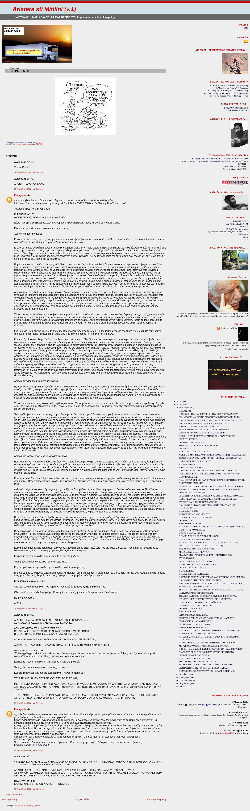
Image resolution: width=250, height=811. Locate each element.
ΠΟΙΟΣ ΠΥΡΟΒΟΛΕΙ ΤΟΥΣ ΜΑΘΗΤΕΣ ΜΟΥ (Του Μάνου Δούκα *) (210, 474)
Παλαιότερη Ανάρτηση (156, 799)
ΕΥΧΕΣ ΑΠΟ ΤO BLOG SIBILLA (194, 451)
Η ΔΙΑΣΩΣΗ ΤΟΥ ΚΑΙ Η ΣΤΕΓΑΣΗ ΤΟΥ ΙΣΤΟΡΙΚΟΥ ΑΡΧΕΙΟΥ (208, 414)
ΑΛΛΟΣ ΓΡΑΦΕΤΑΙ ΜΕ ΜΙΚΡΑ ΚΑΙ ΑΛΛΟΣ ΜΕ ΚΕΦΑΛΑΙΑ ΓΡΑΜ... (211, 420)
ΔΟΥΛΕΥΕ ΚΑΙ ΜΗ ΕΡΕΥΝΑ (192, 492)
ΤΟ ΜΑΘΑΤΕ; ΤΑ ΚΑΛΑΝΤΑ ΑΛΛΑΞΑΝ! (198, 445)
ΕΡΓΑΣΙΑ (31, 145)
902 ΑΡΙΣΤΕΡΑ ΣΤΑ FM (237, 224)
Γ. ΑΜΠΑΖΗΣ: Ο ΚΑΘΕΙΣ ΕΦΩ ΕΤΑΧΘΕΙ (198, 536)
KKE (245, 237)
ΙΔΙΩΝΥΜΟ (184, 448)
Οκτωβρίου (185, 677)
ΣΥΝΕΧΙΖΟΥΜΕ (187, 558)
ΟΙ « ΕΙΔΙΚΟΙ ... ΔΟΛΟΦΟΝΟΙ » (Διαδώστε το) (200, 602)
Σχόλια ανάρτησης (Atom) (28, 805)
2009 (179, 401)
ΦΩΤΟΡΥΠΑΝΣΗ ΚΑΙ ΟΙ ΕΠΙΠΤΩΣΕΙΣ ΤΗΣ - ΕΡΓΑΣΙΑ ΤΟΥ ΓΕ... (209, 542)
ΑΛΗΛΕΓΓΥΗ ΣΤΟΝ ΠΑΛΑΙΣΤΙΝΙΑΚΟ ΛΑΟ (200, 426)
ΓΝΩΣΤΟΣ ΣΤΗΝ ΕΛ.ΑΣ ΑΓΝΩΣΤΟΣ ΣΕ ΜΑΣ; (201, 545)
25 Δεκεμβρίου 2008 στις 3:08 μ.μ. (28, 189)
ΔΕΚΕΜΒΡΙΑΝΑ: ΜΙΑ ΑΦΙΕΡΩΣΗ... (196, 621)
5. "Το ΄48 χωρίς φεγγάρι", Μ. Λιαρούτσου (229, 96)
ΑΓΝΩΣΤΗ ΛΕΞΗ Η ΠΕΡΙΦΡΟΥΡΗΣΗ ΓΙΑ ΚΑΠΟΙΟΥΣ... (205, 599)
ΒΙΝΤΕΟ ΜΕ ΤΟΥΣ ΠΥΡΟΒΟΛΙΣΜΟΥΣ (197, 605)
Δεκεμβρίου (185, 407)
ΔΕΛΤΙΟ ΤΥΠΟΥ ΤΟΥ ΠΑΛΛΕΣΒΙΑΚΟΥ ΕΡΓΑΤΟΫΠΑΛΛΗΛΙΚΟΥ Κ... (212, 486)
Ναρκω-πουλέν (229, 166)
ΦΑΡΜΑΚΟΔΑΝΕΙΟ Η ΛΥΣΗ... (193, 627)
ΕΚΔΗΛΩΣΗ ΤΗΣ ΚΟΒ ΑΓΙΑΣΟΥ (194, 624)
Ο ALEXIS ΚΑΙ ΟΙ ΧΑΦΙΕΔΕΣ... (194, 574)
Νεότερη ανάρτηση (10, 799)
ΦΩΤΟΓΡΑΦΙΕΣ (186, 571)
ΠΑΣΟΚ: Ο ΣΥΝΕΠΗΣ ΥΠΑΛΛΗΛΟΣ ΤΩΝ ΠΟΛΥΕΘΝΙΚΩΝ (207, 436)
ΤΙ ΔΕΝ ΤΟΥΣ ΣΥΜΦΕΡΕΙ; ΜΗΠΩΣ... (196, 586)
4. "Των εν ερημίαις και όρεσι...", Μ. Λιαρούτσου (226, 93)
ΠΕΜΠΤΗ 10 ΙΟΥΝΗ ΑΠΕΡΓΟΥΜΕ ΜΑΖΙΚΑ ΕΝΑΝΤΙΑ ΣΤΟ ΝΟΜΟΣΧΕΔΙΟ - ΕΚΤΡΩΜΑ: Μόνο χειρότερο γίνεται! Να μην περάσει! (214, 160)
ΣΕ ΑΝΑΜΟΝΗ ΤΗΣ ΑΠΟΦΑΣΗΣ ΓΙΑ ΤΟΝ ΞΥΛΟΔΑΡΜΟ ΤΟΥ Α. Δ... (211, 590)
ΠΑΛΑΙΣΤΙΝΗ (186, 411)
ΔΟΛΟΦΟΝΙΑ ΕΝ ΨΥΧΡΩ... (192, 608)
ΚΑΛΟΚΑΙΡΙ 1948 (187, 611)
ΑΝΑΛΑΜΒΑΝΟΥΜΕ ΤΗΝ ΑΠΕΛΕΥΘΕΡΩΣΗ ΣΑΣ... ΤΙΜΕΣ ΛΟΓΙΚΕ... (212, 583)
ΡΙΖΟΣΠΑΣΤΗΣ (240, 221)
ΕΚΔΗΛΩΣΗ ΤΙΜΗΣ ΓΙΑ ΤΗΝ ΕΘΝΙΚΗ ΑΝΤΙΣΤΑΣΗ (203, 668)
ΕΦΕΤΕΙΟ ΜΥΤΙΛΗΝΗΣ (190, 533)
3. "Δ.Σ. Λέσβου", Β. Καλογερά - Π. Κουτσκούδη (226, 90)
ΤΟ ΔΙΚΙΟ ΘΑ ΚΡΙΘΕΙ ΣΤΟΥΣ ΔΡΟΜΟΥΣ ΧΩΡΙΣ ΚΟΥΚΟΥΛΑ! (208, 596)
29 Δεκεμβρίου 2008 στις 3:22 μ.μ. (28, 609)
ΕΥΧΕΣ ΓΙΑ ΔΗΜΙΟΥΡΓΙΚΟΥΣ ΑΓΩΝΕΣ (198, 502)
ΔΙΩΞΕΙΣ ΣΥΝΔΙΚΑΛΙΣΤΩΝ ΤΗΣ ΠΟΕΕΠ (198, 633)
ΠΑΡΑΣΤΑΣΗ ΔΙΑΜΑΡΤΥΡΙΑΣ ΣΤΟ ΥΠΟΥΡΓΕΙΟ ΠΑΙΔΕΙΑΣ (207, 470)
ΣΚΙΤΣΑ (39, 145)
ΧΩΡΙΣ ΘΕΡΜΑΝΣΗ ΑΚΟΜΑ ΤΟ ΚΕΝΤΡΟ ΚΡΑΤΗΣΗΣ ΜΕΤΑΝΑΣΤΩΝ (212, 455)
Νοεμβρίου (185, 674)
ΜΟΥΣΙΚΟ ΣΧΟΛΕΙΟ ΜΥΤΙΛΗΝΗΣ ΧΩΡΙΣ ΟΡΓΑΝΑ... (204, 646)
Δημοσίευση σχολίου (15, 794)
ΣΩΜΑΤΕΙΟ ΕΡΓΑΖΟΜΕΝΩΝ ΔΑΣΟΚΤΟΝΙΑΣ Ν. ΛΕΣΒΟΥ (206, 618)
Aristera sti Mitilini (229, 328)
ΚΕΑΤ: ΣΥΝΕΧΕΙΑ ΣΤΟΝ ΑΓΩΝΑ (195, 658)
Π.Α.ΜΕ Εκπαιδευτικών (237, 229)
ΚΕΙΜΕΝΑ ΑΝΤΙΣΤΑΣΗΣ (236, 108)
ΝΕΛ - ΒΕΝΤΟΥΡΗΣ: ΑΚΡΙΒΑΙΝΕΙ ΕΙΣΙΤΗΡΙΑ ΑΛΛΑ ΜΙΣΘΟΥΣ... (210, 630)
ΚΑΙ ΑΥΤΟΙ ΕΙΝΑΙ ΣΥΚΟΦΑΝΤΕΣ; (195, 461)
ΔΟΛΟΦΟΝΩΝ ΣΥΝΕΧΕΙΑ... (192, 442)
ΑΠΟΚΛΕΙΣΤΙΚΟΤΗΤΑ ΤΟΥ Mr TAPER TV (199, 564)
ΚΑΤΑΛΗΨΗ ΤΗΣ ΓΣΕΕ (190, 523)
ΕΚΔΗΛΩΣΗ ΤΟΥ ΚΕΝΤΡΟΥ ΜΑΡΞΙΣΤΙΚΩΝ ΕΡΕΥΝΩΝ (205, 664)
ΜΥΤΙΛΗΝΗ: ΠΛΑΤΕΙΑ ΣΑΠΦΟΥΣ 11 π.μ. (199, 661)
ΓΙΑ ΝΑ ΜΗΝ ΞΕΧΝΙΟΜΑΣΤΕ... (194, 567)
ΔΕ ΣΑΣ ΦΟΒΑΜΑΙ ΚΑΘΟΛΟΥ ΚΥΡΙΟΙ (197, 549)
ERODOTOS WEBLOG (237, 110)
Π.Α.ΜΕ (244, 226)
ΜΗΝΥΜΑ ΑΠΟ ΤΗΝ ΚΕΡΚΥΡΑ (194, 552)
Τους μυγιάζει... (229, 169)
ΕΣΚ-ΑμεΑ (243, 234)
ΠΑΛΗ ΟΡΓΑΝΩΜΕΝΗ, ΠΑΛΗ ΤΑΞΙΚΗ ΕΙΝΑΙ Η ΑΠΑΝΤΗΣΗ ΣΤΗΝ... (212, 480)
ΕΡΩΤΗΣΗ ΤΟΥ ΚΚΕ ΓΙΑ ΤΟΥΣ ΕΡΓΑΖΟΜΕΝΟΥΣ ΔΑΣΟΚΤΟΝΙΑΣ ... (211, 496)
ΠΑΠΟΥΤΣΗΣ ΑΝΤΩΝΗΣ (191, 483)
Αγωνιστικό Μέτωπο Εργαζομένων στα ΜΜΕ (228, 231)
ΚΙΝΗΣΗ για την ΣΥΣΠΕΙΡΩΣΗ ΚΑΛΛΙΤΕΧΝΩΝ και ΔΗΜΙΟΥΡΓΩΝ (211, 649)
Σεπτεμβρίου (185, 680)
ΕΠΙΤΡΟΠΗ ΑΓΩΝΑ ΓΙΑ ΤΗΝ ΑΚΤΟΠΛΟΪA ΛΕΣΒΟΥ (204, 423)
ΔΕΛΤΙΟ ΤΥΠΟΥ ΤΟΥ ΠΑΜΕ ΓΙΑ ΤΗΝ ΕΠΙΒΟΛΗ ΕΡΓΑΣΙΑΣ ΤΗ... (210, 458)
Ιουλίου (183, 686)
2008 (179, 404)
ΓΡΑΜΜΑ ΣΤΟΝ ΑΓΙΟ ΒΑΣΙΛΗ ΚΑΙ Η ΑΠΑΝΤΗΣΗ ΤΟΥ (205, 555)
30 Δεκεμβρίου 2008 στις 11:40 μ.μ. (29, 789)
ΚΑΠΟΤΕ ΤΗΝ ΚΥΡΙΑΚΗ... (192, 467)
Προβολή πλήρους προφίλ (236, 349)
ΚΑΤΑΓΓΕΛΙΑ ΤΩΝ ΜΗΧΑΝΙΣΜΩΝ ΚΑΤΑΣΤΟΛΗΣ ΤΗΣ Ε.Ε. (208, 499)
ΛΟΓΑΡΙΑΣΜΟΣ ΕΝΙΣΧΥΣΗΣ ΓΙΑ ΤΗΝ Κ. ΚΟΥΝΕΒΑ (204, 429)
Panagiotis (20, 195)
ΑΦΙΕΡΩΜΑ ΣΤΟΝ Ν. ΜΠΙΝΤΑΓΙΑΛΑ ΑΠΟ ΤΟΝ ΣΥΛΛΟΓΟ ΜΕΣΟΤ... (212, 577)
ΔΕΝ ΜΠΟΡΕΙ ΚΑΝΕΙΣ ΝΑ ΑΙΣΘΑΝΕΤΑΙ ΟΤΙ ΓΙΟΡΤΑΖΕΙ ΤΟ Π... (209, 417)
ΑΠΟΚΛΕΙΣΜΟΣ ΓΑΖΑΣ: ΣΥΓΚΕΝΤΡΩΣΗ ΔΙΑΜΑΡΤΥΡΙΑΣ (207, 643)
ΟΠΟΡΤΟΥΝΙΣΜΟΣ (188, 477)
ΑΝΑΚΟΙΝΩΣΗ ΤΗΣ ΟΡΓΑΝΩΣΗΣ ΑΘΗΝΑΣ (200, 580)
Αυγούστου (185, 683)
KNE (245, 239)
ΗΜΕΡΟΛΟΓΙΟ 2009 (188, 511)
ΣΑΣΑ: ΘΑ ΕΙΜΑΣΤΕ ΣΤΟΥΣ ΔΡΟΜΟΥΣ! (198, 561)
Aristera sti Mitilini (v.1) (44, 9)
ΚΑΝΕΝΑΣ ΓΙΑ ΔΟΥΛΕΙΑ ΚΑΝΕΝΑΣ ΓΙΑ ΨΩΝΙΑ (202, 433)
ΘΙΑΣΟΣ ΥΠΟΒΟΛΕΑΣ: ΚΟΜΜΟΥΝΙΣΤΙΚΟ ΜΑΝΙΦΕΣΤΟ (206, 652)
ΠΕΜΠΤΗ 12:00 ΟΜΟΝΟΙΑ (192, 530)
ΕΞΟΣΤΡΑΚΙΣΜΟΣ (17, 71)
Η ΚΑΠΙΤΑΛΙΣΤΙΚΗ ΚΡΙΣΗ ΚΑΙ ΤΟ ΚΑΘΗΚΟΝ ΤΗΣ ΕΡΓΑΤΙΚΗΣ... (210, 489)
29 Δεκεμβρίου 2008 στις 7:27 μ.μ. (28, 703)
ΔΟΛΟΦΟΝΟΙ (185, 520)
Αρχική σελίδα (82, 799)
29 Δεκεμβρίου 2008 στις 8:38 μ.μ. (28, 750)
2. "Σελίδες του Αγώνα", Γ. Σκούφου (232, 88)
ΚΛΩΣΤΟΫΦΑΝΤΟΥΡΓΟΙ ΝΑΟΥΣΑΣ (196, 593)
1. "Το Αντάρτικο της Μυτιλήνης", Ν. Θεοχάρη (227, 85)
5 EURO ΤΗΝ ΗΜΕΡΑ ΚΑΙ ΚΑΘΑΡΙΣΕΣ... (198, 539)
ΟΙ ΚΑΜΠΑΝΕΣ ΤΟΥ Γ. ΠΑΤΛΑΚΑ (195, 517)
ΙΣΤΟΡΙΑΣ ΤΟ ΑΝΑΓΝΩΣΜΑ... (193, 615)
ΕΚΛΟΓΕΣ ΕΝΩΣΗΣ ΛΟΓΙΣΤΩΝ (194, 655)
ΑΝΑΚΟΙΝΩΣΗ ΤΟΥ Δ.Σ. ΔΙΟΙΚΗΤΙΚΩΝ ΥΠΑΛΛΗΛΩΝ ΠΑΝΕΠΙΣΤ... (212, 527)
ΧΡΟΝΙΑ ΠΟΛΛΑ (187, 464)
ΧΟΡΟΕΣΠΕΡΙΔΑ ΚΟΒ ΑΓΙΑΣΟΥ (194, 514)
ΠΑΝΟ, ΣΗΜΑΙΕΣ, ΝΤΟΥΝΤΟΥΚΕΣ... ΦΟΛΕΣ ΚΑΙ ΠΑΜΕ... (207, 671)
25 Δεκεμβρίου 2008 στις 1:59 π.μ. (28, 173)
